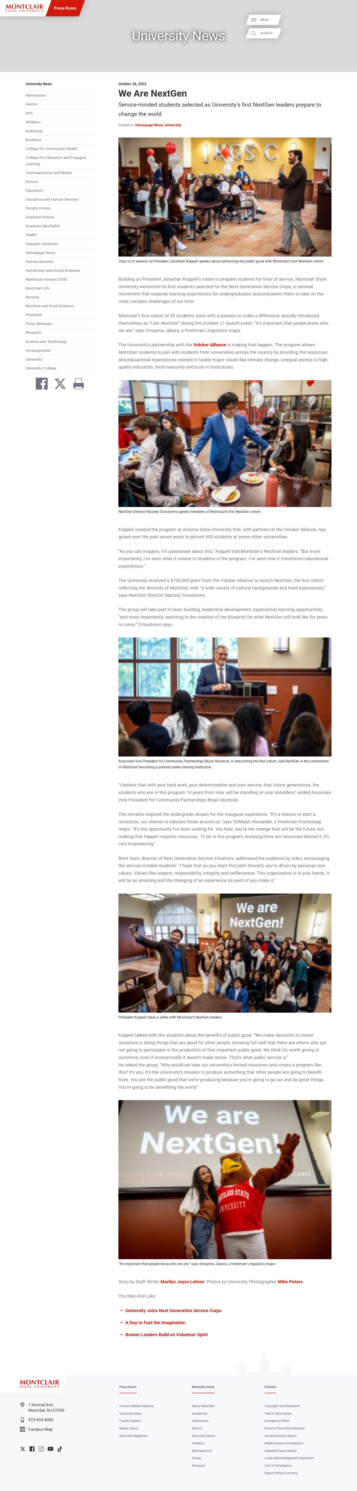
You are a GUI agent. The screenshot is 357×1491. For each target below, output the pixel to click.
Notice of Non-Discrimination (285, 1428)
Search (346, 33)
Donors (32, 181)
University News (39, 84)
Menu (344, 20)
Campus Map (36, 1429)
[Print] (76, 385)
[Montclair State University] (24, 8)
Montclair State (203, 1387)
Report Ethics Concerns (281, 1473)
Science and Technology (46, 341)
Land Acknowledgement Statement (289, 1458)
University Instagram (41, 1449)
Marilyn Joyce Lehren (182, 1281)
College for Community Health (51, 148)
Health (31, 234)
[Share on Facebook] (39, 385)
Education (34, 190)
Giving (196, 1458)
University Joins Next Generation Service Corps (173, 1310)
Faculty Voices (38, 208)
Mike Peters (290, 1281)
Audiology (34, 131)
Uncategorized (38, 350)
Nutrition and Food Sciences (50, 306)
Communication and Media (49, 172)
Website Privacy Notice (281, 1451)
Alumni (31, 104)
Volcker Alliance (209, 344)
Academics (199, 1413)
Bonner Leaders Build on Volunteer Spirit (166, 1334)
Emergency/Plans (277, 1421)
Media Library (129, 1428)
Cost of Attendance (278, 1465)
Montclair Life (37, 288)
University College (41, 368)
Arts (29, 113)
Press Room (65, 8)
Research (33, 332)
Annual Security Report (281, 1436)
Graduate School (40, 217)
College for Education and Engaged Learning (56, 160)
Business (33, 139)
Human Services (39, 261)
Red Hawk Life (202, 1451)
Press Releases (39, 323)
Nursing (32, 297)
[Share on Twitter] (57, 385)
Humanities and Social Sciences (53, 270)
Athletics (33, 122)
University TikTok (60, 1449)
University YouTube (50, 1449)
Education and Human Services (52, 199)
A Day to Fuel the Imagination (155, 1322)
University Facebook (32, 1449)
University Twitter (23, 1449)
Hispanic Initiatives (42, 244)
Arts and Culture (203, 1436)
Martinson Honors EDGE (46, 279)
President (34, 314)
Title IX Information (278, 1413)
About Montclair (203, 1406)
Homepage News (40, 252)
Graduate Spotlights (43, 226)
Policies (270, 1387)
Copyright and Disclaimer (282, 1406)
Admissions (36, 95)
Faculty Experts (130, 1421)
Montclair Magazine (133, 1436)
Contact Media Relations (136, 1406)
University (34, 359)
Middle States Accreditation (284, 1443)
